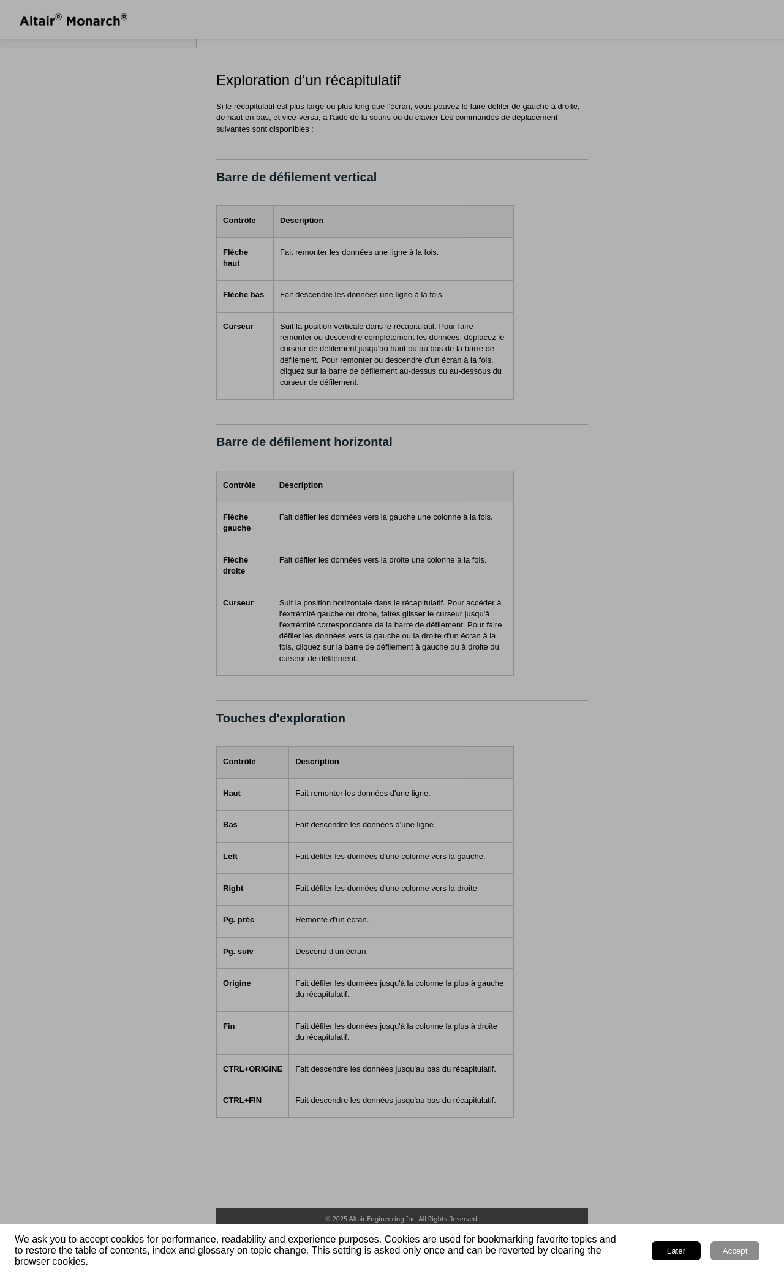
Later (676, 1251)
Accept (735, 1251)
